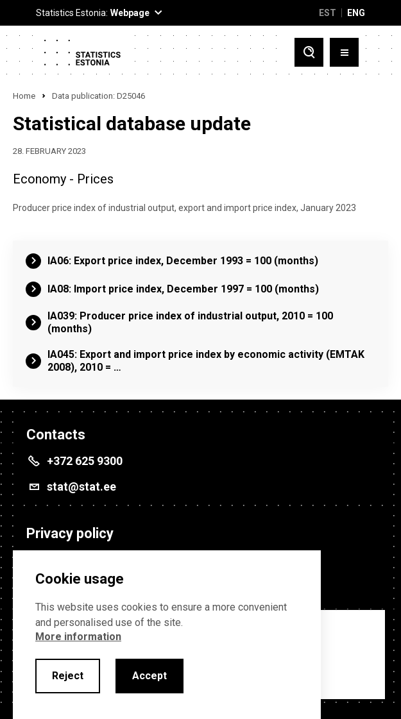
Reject (67, 676)
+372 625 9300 (85, 461)
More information (78, 636)
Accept (149, 676)
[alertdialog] (167, 634)
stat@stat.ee (81, 486)
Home (24, 96)
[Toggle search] (309, 52)
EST (327, 13)
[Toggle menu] (344, 52)
